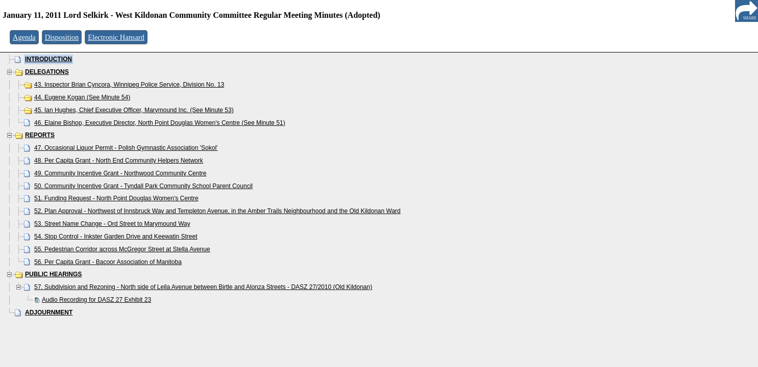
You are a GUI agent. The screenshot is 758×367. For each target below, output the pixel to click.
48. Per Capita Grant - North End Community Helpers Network (118, 160)
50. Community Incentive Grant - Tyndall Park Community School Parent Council (143, 186)
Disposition (62, 37)
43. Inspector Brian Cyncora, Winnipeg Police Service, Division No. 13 (129, 84)
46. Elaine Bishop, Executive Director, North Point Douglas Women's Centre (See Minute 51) (159, 122)
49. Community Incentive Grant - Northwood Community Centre (120, 173)
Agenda (24, 37)
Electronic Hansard (116, 37)
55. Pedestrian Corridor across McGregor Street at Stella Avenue (122, 249)
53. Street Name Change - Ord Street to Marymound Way (112, 223)
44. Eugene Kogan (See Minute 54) (82, 97)
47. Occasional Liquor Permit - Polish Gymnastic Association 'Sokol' (125, 147)
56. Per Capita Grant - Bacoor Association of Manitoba (108, 262)
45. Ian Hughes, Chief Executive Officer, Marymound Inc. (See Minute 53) (134, 110)
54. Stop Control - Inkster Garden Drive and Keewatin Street (116, 236)
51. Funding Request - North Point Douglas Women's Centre (116, 198)
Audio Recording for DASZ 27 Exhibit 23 (96, 299)
